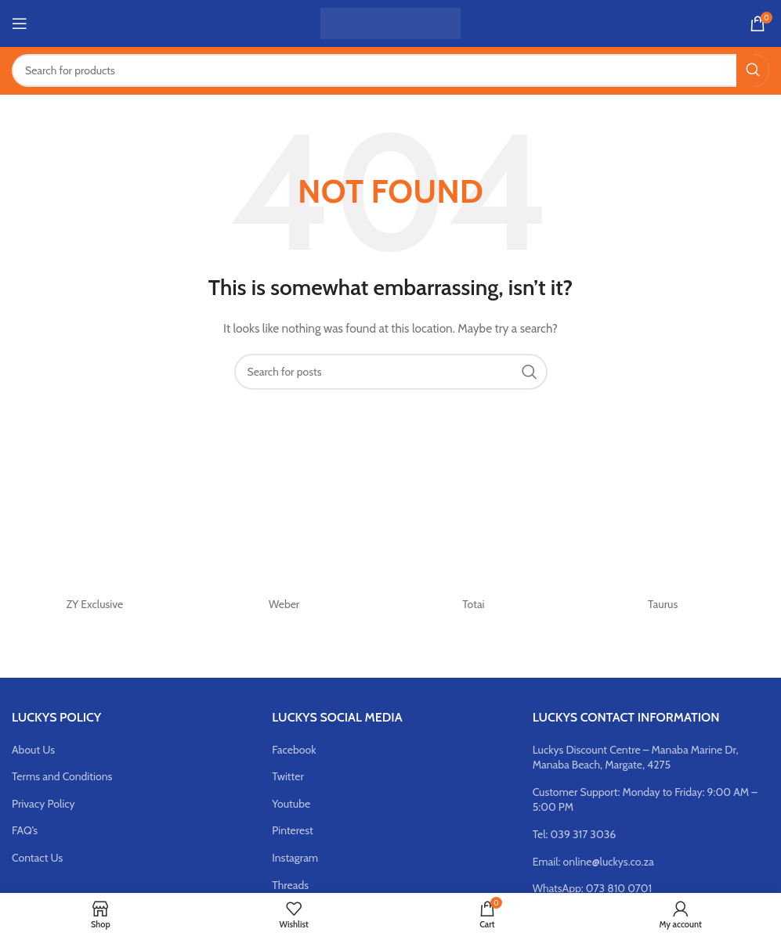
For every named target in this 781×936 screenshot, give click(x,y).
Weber (284, 604)
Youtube (291, 804)
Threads (290, 885)
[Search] (390, 70)
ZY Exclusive (95, 604)
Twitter (288, 776)
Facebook (294, 750)
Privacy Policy (43, 804)
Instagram (295, 858)
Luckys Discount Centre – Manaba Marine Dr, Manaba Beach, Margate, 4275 (636, 757)
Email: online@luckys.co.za (593, 862)
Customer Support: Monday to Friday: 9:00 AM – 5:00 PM (645, 800)
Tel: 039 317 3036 (574, 834)
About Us (33, 750)
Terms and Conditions (62, 776)
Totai (473, 604)
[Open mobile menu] (19, 23)
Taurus (663, 604)
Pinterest (292, 830)
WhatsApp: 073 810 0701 (592, 888)
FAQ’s (25, 830)
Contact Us (37, 858)
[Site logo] (390, 22)
